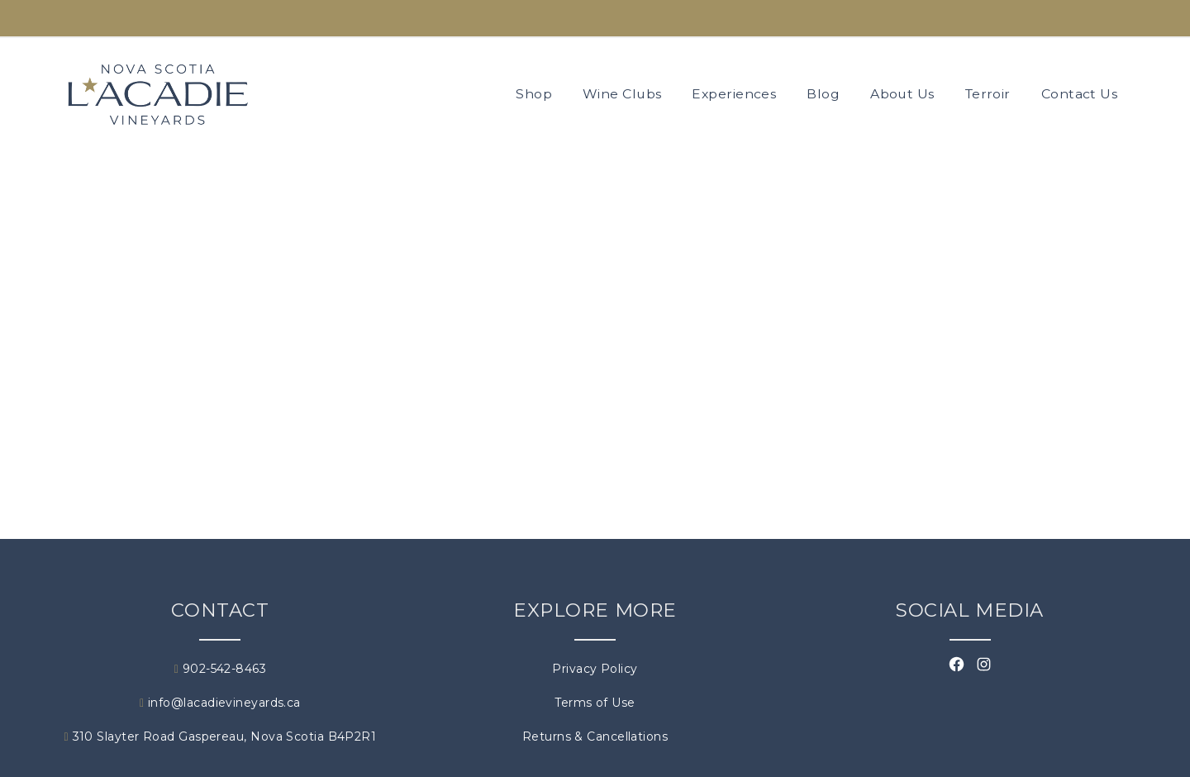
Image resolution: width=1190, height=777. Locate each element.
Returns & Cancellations (595, 736)
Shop (534, 94)
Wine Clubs (622, 94)
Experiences (734, 94)
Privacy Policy (594, 668)
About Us (902, 94)
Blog (823, 94)
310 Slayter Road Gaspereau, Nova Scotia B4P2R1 (220, 736)
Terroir (988, 94)
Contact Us (1079, 94)
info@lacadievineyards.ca (220, 702)
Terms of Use (595, 702)
